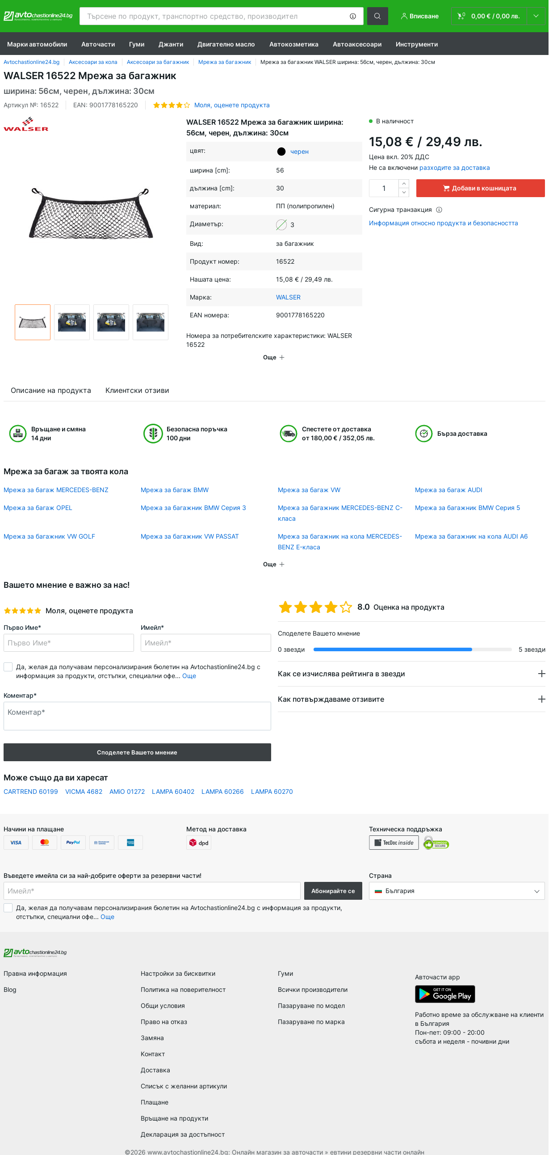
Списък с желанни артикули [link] (184, 1073)
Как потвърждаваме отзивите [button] (331, 686)
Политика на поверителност (183, 977)
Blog (10, 977)
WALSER (288, 297)
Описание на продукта (51, 377)
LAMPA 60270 (272, 779)
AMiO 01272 (127, 779)
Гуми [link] (285, 961)
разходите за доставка (454, 167)
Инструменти (417, 44)
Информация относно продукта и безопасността (443, 223)
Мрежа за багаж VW (309, 477)
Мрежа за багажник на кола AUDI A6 (471, 523)
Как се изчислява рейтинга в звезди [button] (341, 661)
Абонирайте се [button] (333, 878)
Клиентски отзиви (137, 377)
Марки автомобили (37, 44)
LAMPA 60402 (173, 779)
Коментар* (20, 683)
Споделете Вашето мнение (137, 739)
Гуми (136, 44)
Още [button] (189, 663)
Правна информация (35, 961)
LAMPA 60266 (222, 779)
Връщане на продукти (174, 1105)
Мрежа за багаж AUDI (448, 477)
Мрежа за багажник (224, 62)
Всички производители (313, 977)
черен (299, 151)
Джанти (171, 44)
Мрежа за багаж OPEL (38, 495)
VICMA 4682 (83, 779)
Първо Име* (22, 615)
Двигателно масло (226, 44)
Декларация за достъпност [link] (183, 1121)
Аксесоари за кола (93, 62)
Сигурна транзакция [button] (406, 209)
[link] (498, 16)
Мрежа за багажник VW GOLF (49, 523)
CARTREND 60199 (31, 779)
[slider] (23, 598)
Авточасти (98, 44)
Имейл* (152, 615)
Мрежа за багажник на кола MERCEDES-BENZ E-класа (340, 529)
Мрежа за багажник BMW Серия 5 (467, 495)
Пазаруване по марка (311, 1009)
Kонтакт (153, 1041)
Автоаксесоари (357, 44)
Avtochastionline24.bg (31, 62)
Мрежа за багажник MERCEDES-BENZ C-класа (340, 500)
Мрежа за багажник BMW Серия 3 (193, 495)
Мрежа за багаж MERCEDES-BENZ (56, 477)
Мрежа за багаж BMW (175, 477)
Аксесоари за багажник (158, 62)
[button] (353, 16)
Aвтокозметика (293, 44)
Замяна (152, 1025)
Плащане (154, 1089)
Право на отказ (164, 1009)
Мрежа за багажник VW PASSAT (190, 523)
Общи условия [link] (163, 993)
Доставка (155, 1057)
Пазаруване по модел (311, 993)
